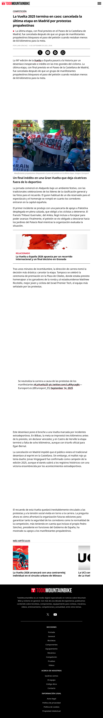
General (51, 636)
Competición (51, 657)
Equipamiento (51, 648)
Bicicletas (51, 640)
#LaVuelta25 (41, 384)
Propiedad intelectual (51, 711)
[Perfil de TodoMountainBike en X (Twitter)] (47, 614)
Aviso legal (51, 698)
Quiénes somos (51, 676)
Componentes (52, 644)
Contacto (51, 688)
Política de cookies (51, 707)
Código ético (51, 684)
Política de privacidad (51, 702)
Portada (51, 632)
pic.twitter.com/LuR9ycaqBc (64, 384)
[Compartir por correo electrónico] (47, 52)
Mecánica (51, 653)
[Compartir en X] (40, 52)
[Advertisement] (51, 99)
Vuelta (37, 60)
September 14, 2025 (62, 388)
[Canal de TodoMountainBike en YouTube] (55, 614)
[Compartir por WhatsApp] (62, 52)
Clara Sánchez (21, 46)
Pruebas (51, 661)
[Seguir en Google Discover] (55, 52)
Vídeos (51, 665)
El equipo (51, 680)
